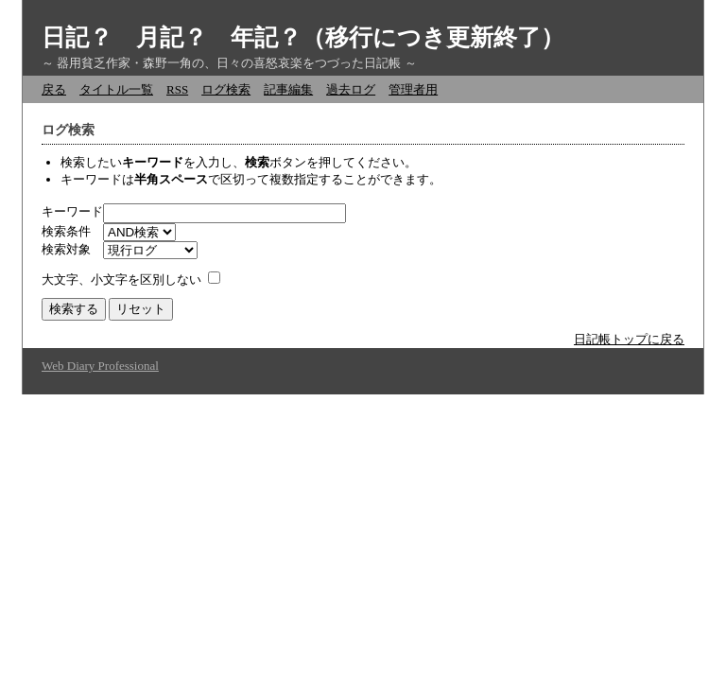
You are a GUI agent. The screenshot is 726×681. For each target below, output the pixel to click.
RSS (177, 89)
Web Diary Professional (100, 365)
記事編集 (288, 89)
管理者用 (413, 89)
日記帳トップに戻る (629, 339)
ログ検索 (226, 89)
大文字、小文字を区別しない (121, 279)
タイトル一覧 (116, 89)
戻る (54, 89)
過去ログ (350, 89)
